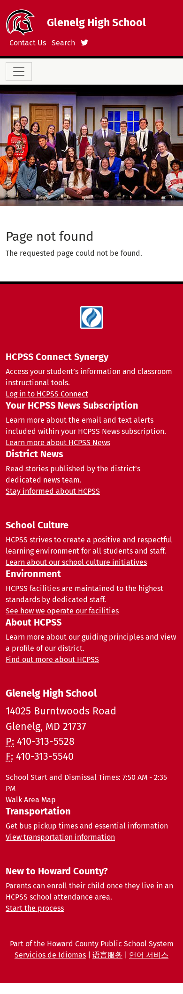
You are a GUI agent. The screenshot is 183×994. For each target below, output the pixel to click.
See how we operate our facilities (62, 610)
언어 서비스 (148, 955)
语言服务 (107, 955)
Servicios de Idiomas (50, 955)
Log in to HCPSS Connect (47, 393)
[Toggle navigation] (19, 71)
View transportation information (60, 837)
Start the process (35, 908)
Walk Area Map (31, 799)
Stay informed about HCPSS (53, 491)
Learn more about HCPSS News (58, 442)
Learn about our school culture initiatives (76, 562)
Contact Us (27, 42)
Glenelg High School (96, 22)
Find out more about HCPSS (52, 659)
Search (63, 42)
